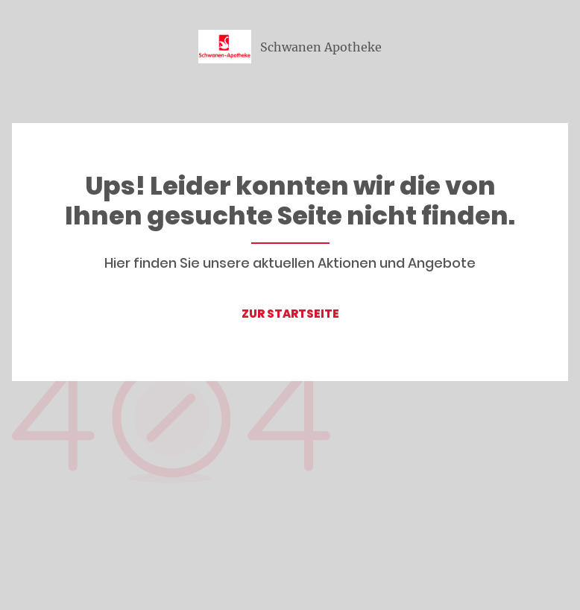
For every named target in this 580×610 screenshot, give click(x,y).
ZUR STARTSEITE (290, 313)
